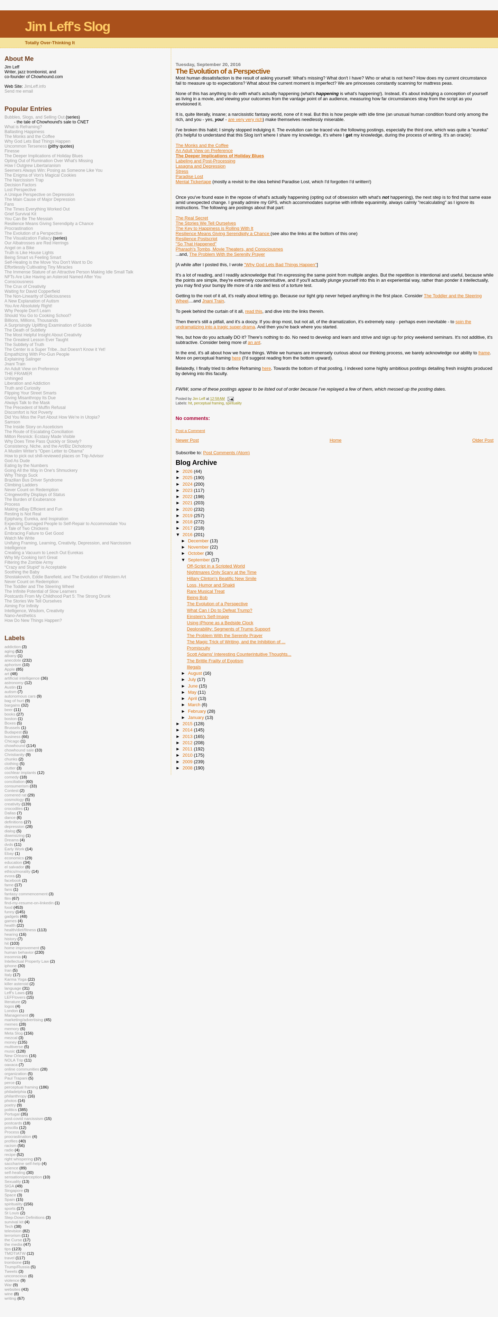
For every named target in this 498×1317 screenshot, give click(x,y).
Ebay (9, 853)
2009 (188, 761)
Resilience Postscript (197, 238)
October (196, 553)
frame (484, 352)
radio (8, 1150)
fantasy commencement (25, 893)
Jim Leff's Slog (67, 26)
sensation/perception (23, 1177)
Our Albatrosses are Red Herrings (36, 243)
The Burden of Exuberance (30, 499)
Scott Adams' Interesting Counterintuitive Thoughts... (239, 654)
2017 (188, 528)
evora (9, 876)
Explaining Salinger (22, 359)
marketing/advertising (23, 1019)
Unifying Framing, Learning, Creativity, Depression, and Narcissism (67, 543)
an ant (254, 342)
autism (10, 691)
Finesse (11, 151)
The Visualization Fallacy (28, 238)
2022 (188, 496)
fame (8, 884)
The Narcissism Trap (24, 180)
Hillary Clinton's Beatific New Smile (221, 578)
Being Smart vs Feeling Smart (32, 257)
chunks (10, 759)
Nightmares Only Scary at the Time (222, 572)
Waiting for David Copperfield (32, 291)
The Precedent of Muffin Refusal (35, 407)
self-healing (14, 1172)
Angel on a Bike (19, 247)
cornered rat (15, 795)
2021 (188, 502)
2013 (188, 736)
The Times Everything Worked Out (37, 209)
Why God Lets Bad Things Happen (37, 141)
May (192, 692)
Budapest (13, 732)
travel (9, 1257)
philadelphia (15, 1091)
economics (14, 858)
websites (12, 1289)
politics (10, 1109)
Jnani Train (213, 300)
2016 (188, 534)
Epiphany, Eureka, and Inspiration (36, 518)
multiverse (13, 1046)
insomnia (12, 956)
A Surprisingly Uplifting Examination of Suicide (48, 325)
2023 (188, 490)
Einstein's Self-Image (208, 616)
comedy (11, 777)
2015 (188, 723)
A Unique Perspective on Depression (39, 194)
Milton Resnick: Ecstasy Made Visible (39, 436)
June (193, 686)
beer (8, 709)
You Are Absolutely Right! (28, 305)
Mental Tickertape (193, 181)
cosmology (14, 799)
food (8, 907)
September (199, 559)
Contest (11, 790)
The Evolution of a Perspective (217, 603)
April (193, 698)
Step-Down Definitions (24, 1217)
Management (16, 1015)
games (10, 920)
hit (190, 403)
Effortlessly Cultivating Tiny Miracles (38, 267)
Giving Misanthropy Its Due (30, 397)
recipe (10, 1154)
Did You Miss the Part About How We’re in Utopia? (52, 417)
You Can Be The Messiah (28, 218)
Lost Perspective (20, 189)
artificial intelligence (22, 678)
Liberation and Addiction (27, 383)
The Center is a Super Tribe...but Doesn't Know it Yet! (54, 349)
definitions (13, 822)
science (11, 1168)
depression (14, 826)
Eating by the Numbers (26, 465)
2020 (188, 509)
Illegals (194, 667)
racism (10, 1145)
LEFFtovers (15, 997)
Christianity (14, 754)
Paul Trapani (15, 1078)
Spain (9, 1199)
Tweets (10, 1271)
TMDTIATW (15, 1253)
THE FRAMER (18, 373)
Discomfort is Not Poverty (28, 412)
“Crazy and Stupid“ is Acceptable (35, 567)
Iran (7, 970)
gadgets (11, 916)
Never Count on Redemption (31, 489)
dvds (8, 844)
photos (10, 1100)
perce (9, 1082)
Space (10, 1195)
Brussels (12, 727)
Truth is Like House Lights (29, 252)
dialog (9, 831)
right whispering (18, 1159)
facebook (12, 880)
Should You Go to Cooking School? (37, 315)
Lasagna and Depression (201, 166)
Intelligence (15, 547)
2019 (188, 515)
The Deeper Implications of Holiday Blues (43, 155)
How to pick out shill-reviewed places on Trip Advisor (54, 456)
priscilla (11, 1127)
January (196, 717)
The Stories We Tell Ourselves (206, 223)
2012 (188, 742)
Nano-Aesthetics (20, 615)
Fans (9, 204)
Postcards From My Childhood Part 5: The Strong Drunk (57, 596)
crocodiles (13, 808)
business (12, 736)
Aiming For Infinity (21, 606)
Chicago (11, 741)
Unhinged (13, 378)
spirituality (234, 403)
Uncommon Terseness (25, 146)
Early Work (14, 849)
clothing (11, 763)
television (12, 1231)
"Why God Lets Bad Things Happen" (280, 264)
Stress (182, 171)
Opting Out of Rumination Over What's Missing (48, 160)
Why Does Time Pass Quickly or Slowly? (42, 441)
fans (8, 889)
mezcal (10, 1037)
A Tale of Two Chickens (26, 528)
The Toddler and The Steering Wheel (39, 586)
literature (12, 1001)
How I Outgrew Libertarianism (32, 165)
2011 (188, 748)
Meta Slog (13, 1033)
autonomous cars (20, 696)
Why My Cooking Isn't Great (30, 557)
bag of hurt (14, 700)
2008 (188, 767)
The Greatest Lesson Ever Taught (36, 339)
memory (11, 1028)
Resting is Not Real (22, 514)
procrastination (17, 1136)
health (10, 925)
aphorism (12, 664)
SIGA (9, 1186)
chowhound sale (19, 750)
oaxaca (11, 1064)
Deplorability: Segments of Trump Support (228, 629)
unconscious (15, 1275)
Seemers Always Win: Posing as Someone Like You (53, 170)
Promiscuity (198, 648)
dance (10, 817)
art (6, 673)
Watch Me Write (19, 538)
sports (10, 1208)
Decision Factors (20, 185)
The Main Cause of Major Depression (39, 199)
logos (9, 1006)
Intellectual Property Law (26, 961)
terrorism (12, 1235)
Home (336, 440)
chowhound (14, 745)
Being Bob (197, 597)
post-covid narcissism (23, 1118)
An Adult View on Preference (204, 150)
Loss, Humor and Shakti (211, 585)
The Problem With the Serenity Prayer (227, 254)
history (10, 938)
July (192, 679)
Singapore (13, 1190)
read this (253, 311)
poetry (10, 1105)
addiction (12, 646)
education (13, 862)
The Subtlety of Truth (24, 344)
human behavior (19, 952)
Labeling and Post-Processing (206, 161)
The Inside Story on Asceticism (33, 426)
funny (9, 911)
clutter (10, 768)
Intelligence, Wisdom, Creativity (34, 610)
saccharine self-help (22, 1163)
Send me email (18, 91)
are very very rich (245, 119)
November (199, 547)
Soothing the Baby (21, 572)
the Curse (13, 1239)
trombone (13, 1262)
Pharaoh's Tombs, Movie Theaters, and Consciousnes (229, 249)
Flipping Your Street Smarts (30, 393)
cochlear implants (20, 772)
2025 (188, 477)
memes (11, 1024)
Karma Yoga (15, 979)
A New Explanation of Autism (31, 301)
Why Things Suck (21, 475)
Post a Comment (190, 431)
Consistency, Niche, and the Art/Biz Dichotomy (48, 446)
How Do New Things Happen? (33, 620)
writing (10, 1298)
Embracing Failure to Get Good (34, 533)
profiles (11, 1141)
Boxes (10, 723)
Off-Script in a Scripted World (216, 566)
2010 (188, 755)
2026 (188, 471)
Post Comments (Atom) (226, 452)
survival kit (14, 1222)
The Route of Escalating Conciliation (38, 431)
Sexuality (12, 1181)
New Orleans (16, 1055)
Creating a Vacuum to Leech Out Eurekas (43, 552)
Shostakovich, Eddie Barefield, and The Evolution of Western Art (65, 577)
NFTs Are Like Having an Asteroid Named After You (52, 276)
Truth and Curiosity (22, 388)
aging (9, 651)
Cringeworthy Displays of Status (34, 494)
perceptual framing (209, 403)
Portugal (12, 1114)
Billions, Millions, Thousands (31, 320)
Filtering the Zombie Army (28, 562)
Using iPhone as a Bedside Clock (220, 622)
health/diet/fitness (20, 929)
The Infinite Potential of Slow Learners (40, 591)
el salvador (14, 867)
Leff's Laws (14, 992)
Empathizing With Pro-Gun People (37, 354)
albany (10, 655)
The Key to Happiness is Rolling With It (214, 228)
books (9, 714)
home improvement (21, 947)
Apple (9, 669)
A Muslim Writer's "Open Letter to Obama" (44, 451)
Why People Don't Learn (27, 310)
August (195, 673)
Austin (10, 687)
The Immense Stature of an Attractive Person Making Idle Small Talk (68, 272)
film (7, 898)
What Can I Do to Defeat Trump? (219, 610)
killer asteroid (16, 983)
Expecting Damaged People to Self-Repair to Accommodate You (65, 523)
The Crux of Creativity (25, 286)
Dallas (10, 813)
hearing (11, 934)
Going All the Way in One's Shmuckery (40, 470)
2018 (188, 521)
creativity (12, 804)
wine (8, 1293)
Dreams (11, 840)
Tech (8, 1226)
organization (15, 1073)
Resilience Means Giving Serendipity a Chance (223, 233)
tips (7, 1248)
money (10, 1042)
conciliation (14, 781)
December (199, 540)
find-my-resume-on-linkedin (29, 902)
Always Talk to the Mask (27, 402)
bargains (12, 705)
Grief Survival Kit (20, 214)
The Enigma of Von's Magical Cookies (40, 175)
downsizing (14, 835)
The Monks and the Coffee (202, 145)
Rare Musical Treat (205, 591)
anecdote (12, 660)
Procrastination (18, 228)
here (236, 358)
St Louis (11, 1213)
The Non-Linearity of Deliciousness (37, 296)
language (12, 988)
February (197, 711)
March (195, 704)
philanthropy (15, 1096)
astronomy (14, 682)
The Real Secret (192, 218)
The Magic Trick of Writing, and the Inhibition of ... (236, 641)
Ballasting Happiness (24, 131)
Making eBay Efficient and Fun (33, 509)
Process (12, 504)
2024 (188, 484)
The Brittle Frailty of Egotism (215, 660)
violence (11, 1280)
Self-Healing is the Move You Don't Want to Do (48, 262)
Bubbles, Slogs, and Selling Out (34, 117)
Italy (8, 974)
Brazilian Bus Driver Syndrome (33, 480)
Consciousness (19, 281)
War (8, 1284)
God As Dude (17, 460)
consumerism (16, 786)
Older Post (483, 440)
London (11, 1010)
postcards (13, 1123)
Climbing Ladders (21, 485)
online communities (21, 1069)
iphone (10, 965)
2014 (188, 729)
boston (10, 718)
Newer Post (187, 440)
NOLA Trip (13, 1060)
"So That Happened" (196, 243)
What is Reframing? (23, 126)
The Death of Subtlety (25, 330)
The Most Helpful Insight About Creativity (43, 335)
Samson (12, 422)
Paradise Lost (189, 176)
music (9, 1051)
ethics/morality (17, 871)
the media (13, 1244)
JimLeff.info (35, 86)
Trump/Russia (17, 1266)
